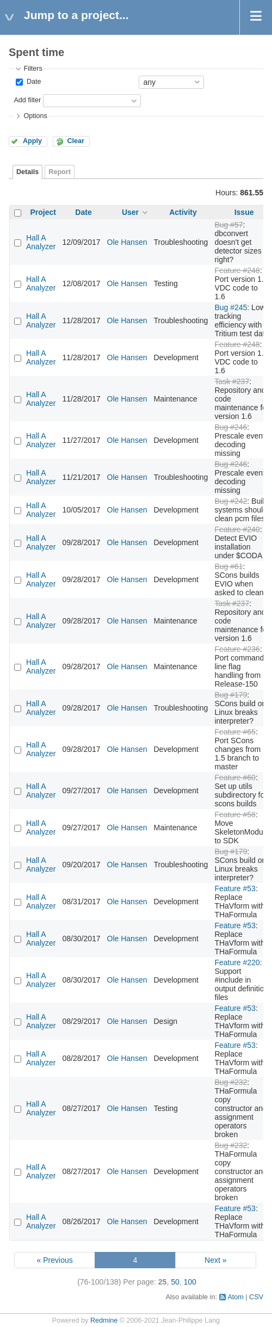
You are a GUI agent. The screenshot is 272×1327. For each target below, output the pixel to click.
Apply (32, 141)
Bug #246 (230, 427)
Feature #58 (235, 814)
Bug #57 (228, 224)
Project (43, 212)
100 (190, 1281)
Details (27, 172)
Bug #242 (230, 501)
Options (35, 116)
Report (59, 172)
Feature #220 (236, 962)
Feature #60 (235, 777)
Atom (235, 1297)
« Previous (55, 1260)
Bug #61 (228, 566)
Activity (183, 212)
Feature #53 (235, 888)
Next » (215, 1260)
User (130, 212)
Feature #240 (236, 529)
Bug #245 (230, 307)
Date (32, 81)
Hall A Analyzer (40, 242)
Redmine (104, 1320)
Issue (244, 212)
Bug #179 (230, 694)
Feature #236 (236, 649)
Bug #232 (230, 1082)
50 (175, 1281)
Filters (32, 68)
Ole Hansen (127, 242)
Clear (75, 141)
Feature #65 (235, 731)
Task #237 (231, 381)
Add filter (27, 100)
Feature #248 (236, 270)
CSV (256, 1297)
